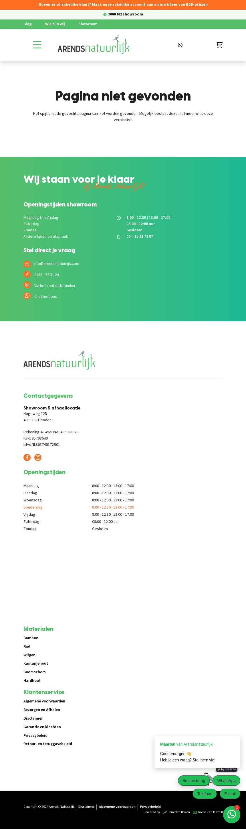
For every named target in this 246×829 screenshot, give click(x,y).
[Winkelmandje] (219, 45)
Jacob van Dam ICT (209, 812)
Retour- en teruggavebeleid (47, 744)
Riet (27, 646)
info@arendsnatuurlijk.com (56, 264)
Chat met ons (45, 297)
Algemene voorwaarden (44, 701)
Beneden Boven (176, 812)
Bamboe (30, 638)
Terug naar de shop (123, 140)
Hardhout (32, 681)
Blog (27, 24)
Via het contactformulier (55, 286)
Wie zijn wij (55, 24)
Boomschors (34, 672)
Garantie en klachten (42, 727)
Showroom (88, 24)
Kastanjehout (35, 663)
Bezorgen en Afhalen (41, 710)
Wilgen (29, 655)
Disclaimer (33, 718)
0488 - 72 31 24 (46, 275)
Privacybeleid (35, 736)
